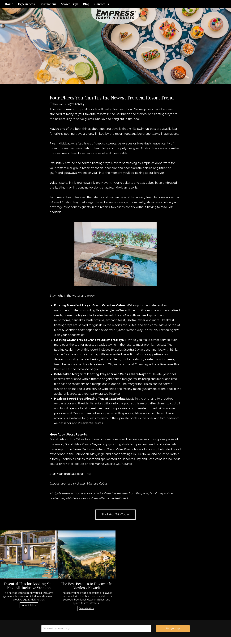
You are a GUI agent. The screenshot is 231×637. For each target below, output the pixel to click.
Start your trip (173, 628)
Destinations (47, 4)
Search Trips (69, 4)
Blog (86, 4)
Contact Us (101, 4)
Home (9, 4)
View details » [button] (29, 605)
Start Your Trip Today (115, 514)
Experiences (26, 4)
